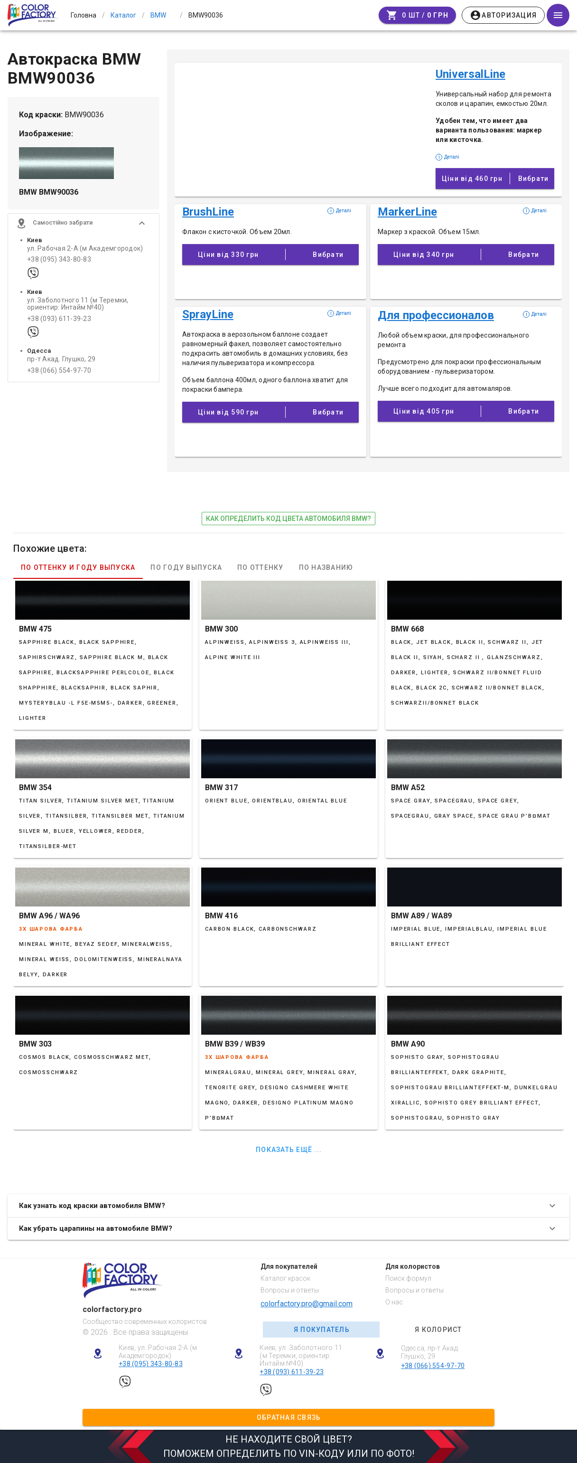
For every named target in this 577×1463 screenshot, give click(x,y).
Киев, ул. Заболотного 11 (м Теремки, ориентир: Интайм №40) (301, 1356)
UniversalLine (470, 74)
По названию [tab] (326, 567)
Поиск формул (408, 1278)
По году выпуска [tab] (186, 567)
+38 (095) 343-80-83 (59, 260)
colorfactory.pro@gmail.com (307, 1303)
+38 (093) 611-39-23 (59, 319)
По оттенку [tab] (260, 567)
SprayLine (207, 314)
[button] (83, 224)
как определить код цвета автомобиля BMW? (288, 518)
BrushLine (208, 211)
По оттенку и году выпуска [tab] (78, 567)
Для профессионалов (436, 315)
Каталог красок (285, 1278)
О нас (394, 1302)
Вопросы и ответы (290, 1290)
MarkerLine (407, 211)
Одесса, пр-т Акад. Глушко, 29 (430, 1352)
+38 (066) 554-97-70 (59, 371)
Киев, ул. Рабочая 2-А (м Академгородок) (158, 1351)
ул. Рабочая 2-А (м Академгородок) (85, 249)
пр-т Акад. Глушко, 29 (61, 360)
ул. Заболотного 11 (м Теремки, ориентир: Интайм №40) (78, 305)
